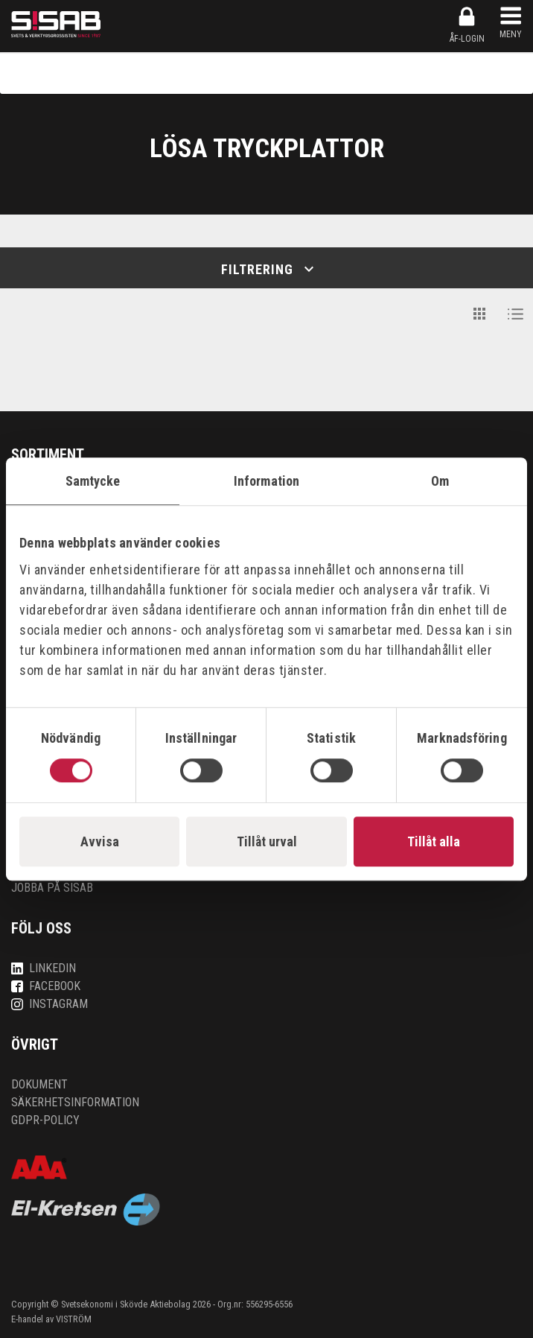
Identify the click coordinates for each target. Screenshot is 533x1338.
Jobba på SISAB (52, 888)
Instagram (49, 1004)
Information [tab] (266, 481)
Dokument (39, 1084)
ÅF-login (467, 24)
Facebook (45, 986)
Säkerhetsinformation (75, 1102)
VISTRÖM (74, 1319)
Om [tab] (440, 481)
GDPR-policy (45, 1120)
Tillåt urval (267, 841)
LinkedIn (43, 968)
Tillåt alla (433, 841)
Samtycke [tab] (93, 481)
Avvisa (99, 841)
